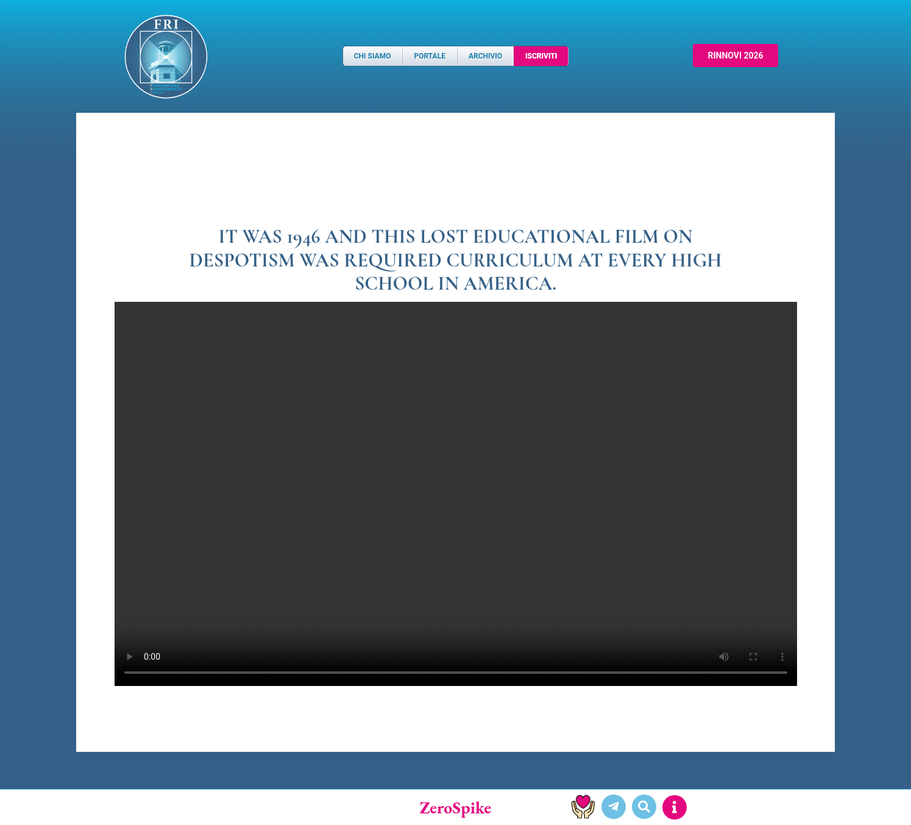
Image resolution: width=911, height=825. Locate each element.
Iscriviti (541, 56)
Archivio (485, 56)
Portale (429, 56)
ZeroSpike (456, 807)
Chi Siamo (372, 56)
